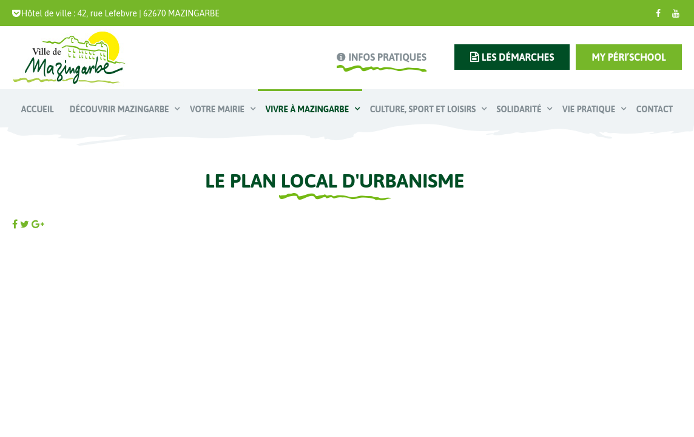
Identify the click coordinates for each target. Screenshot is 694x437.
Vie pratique (590, 109)
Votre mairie (218, 109)
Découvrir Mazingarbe (120, 109)
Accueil (37, 109)
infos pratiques (387, 57)
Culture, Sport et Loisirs (424, 109)
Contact (654, 109)
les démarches (518, 57)
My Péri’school (628, 57)
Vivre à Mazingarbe (308, 109)
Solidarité (520, 109)
